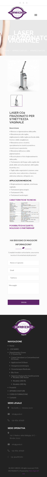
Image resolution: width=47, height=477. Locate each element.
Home (6, 51)
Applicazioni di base (19, 362)
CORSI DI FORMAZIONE (18, 394)
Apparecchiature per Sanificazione (25, 376)
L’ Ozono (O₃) (16, 354)
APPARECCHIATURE (19, 51)
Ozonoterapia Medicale (20, 369)
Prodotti (12, 388)
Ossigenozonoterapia (20, 366)
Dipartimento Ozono (17, 352)
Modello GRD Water (21, 377)
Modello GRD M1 (19, 381)
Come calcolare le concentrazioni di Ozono (25, 358)
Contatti (12, 398)
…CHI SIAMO (14, 349)
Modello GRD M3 (19, 384)
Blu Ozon (14, 372)
